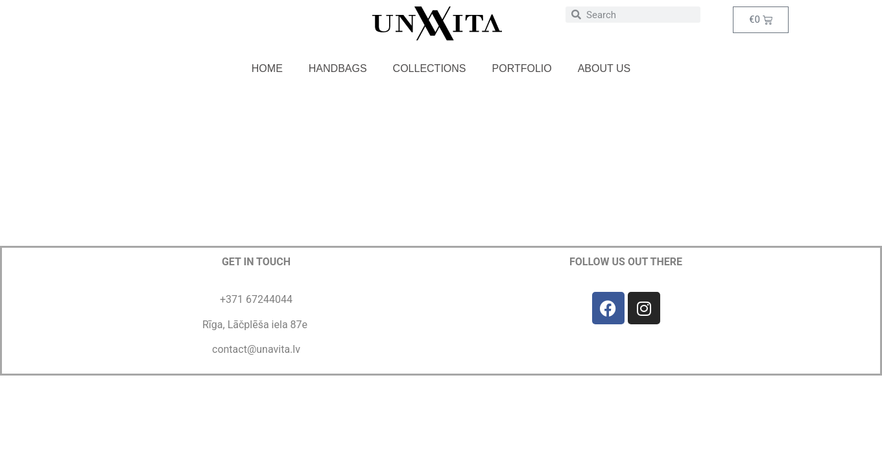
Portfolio (522, 68)
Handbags (338, 68)
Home (267, 68)
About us (604, 68)
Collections (429, 68)
